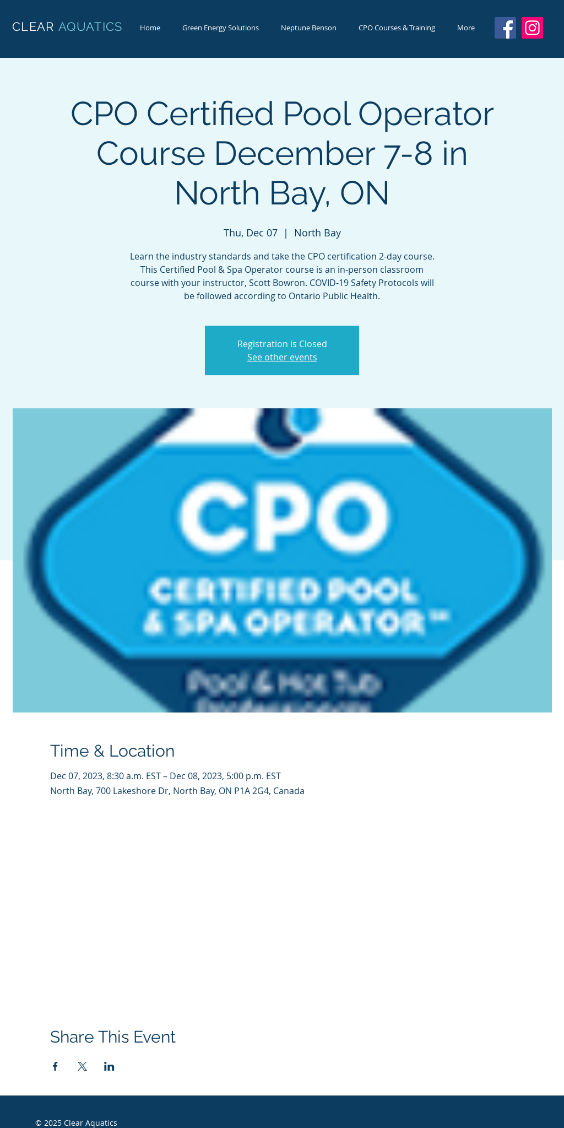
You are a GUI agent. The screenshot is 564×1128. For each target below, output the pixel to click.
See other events (282, 357)
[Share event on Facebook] (55, 1066)
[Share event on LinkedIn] (109, 1066)
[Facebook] (505, 28)
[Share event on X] (82, 1066)
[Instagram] (532, 28)
